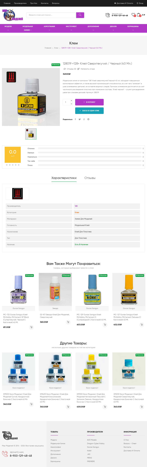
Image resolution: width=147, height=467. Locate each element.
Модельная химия (28, 28)
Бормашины (133, 28)
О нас (126, 440)
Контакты (44, 3)
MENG (89, 458)
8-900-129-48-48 (120, 16)
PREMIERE (91, 461)
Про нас (33, 3)
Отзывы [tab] (90, 178)
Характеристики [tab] (64, 178)
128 (76, 206)
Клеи (56, 48)
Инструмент (71, 28)
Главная (7, 3)
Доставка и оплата (124, 3)
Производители (20, 3)
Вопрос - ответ (130, 443)
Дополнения (93, 28)
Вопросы (55, 3)
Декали (113, 28)
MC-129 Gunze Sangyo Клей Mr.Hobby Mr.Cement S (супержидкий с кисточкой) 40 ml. (91, 317)
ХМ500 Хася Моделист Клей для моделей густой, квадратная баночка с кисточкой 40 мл (17, 396)
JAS (88, 454)
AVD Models (92, 440)
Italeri (89, 451)
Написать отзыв (86, 69)
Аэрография (49, 28)
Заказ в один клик (89, 111)
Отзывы (70, 69)
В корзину (89, 102)
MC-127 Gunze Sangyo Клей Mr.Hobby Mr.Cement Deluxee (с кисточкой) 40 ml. (127, 317)
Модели (8, 28)
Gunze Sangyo (93, 447)
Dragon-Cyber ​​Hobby (95, 443)
